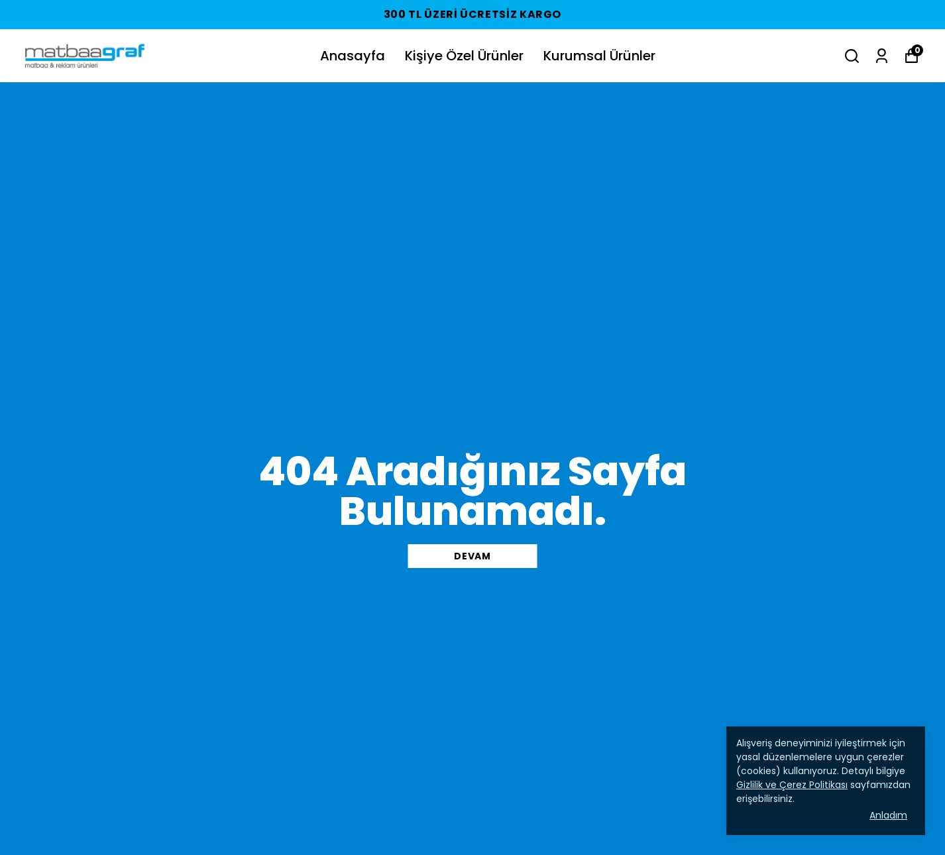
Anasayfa (352, 55)
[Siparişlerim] (881, 56)
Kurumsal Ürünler (599, 55)
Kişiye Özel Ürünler (464, 55)
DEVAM (472, 556)
